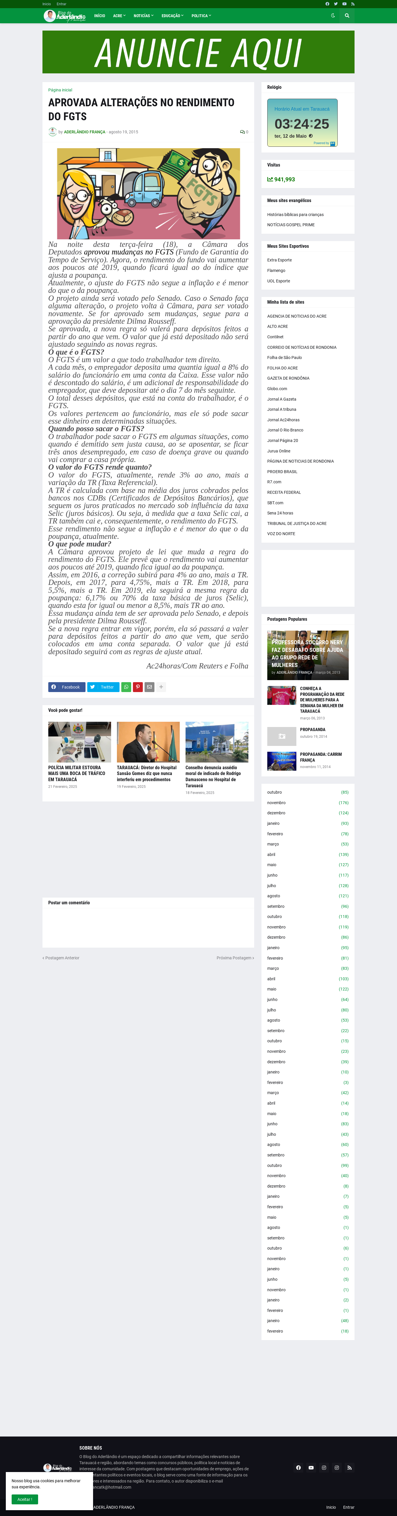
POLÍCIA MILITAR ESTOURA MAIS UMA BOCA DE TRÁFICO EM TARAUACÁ (76, 774)
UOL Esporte (278, 281)
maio (308, 865)
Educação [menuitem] (171, 15)
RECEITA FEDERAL (284, 492)
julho (308, 886)
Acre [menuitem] (117, 15)
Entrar (61, 4)
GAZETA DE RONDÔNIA (288, 378)
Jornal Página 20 (282, 440)
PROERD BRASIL (282, 471)
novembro (308, 803)
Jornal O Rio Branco (285, 430)
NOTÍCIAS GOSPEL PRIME (291, 224)
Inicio (46, 4)
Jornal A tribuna (281, 409)
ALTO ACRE (277, 326)
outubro (308, 792)
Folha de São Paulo (284, 357)
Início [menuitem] (99, 15)
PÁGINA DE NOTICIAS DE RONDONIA (300, 461)
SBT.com (275, 502)
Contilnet (275, 337)
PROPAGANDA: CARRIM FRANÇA (321, 757)
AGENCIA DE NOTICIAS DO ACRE (297, 316)
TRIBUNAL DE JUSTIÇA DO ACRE (297, 523)
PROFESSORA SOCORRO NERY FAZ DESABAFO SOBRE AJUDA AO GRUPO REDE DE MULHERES (307, 653)
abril (308, 855)
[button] (333, 15)
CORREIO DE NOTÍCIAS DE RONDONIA (302, 347)
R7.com (274, 482)
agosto (308, 896)
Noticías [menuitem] (142, 15)
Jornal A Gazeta (281, 399)
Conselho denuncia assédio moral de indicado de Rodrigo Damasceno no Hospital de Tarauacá (213, 776)
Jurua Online (278, 451)
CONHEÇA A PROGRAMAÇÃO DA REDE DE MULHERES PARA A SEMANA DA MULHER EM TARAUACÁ (322, 700)
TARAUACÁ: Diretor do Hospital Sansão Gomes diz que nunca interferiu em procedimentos (147, 774)
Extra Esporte (279, 260)
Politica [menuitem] (200, 15)
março (308, 844)
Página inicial (60, 90)
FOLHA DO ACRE (282, 368)
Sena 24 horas (280, 513)
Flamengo (276, 270)
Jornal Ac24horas (283, 420)
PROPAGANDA (312, 729)
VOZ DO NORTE (281, 533)
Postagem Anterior (62, 958)
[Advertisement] (148, 849)
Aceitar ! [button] (24, 1499)
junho (308, 875)
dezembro (308, 813)
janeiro (308, 824)
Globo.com (277, 388)
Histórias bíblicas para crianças (295, 214)
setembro (308, 907)
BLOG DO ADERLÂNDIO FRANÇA (105, 1507)
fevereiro (308, 834)
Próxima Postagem (234, 958)
